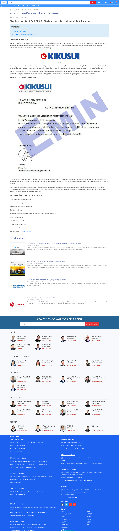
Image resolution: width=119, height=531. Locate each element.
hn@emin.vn (30, 437)
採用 (87, 510)
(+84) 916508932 (97, 416)
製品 (28, 6)
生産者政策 (89, 499)
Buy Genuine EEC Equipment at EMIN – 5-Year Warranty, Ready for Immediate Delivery (54, 229)
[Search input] (48, 2)
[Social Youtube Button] (74, 490)
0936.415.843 (96, 351)
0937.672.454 (46, 391)
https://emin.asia (86, 434)
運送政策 (88, 502)
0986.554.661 (21, 326)
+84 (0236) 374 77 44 (17, 501)
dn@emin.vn (31, 501)
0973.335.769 (96, 400)
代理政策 (88, 507)
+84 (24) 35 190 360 (17, 437)
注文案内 (63, 507)
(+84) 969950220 (22, 416)
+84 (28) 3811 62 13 (42, 450)
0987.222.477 (96, 326)
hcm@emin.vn (31, 453)
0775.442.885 (46, 367)
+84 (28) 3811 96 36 (20, 450)
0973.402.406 (71, 351)
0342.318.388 (21, 391)
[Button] (1, 5)
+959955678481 (79, 449)
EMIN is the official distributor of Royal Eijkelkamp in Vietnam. (46, 265)
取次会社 (15, 10)
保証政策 (88, 505)
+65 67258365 (80, 431)
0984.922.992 (71, 391)
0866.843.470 (96, 391)
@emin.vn (18, 483)
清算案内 (88, 497)
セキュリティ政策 (66, 499)
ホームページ (15, 6)
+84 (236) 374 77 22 (31, 498)
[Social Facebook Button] (62, 490)
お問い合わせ (35, 6)
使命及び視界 (64, 510)
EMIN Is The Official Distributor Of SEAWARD (41, 284)
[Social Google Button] (70, 490)
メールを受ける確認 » (92, 310)
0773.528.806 (71, 367)
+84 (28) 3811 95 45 (18, 453)
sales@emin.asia (69, 434)
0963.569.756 (46, 335)
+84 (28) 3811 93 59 (31, 450)
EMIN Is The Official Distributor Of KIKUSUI (28, 10)
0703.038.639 (21, 400)
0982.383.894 (46, 326)
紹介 (22, 6)
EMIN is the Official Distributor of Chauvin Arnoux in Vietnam (46, 247)
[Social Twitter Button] (66, 490)
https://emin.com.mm (96, 449)
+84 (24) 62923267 (20, 431)
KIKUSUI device (26, 217)
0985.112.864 (21, 335)
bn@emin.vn (17, 468)
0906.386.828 (71, 400)
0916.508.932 (46, 400)
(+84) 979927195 (72, 416)
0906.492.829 (21, 375)
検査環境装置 (64, 513)
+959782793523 (70, 449)
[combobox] (48, 2)
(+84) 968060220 (47, 416)
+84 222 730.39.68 (20, 465)
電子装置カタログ (66, 505)
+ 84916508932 (70, 431)
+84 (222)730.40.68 (30, 465)
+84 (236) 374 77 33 (42, 498)
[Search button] (93, 2)
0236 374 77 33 (97, 367)
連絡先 (63, 502)
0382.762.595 (71, 326)
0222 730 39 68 (22, 351)
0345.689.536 (21, 367)
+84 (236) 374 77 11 (20, 498)
